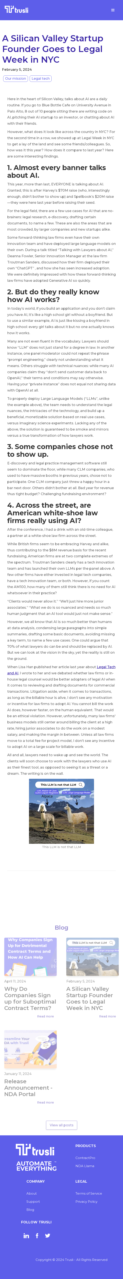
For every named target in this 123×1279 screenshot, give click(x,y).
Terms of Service (88, 1193)
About (31, 1193)
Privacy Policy (86, 1202)
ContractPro (85, 1158)
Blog (30, 1210)
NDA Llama (84, 1166)
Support (33, 1202)
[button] (113, 10)
